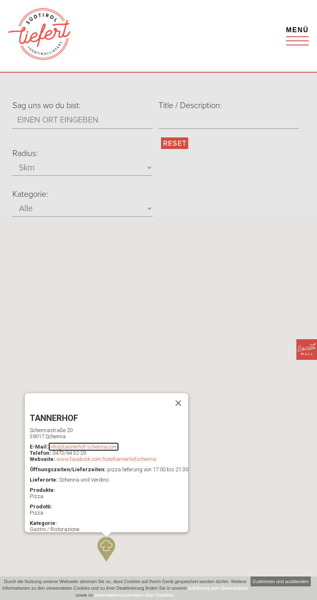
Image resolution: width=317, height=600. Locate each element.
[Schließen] (178, 403)
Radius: (25, 153)
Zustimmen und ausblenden (281, 581)
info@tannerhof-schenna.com (84, 447)
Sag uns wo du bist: (46, 106)
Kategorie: (30, 194)
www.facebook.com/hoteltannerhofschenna (106, 459)
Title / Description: (190, 106)
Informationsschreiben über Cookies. (135, 595)
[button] (106, 549)
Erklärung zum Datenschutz (218, 588)
